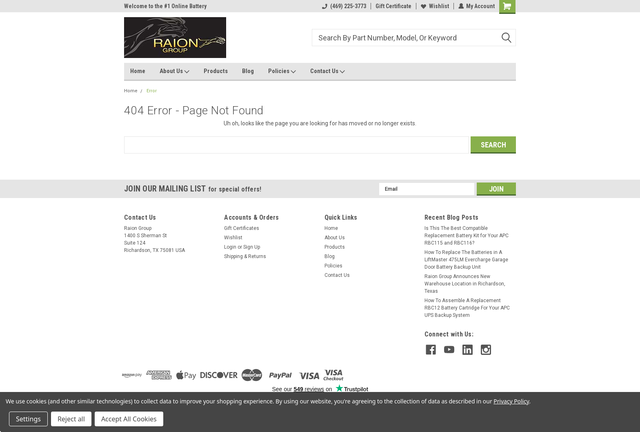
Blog (248, 71)
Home (137, 71)
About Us (174, 71)
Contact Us (327, 71)
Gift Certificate (393, 6)
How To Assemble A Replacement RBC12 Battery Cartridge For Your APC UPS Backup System (467, 308)
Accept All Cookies (129, 418)
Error (152, 91)
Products (216, 71)
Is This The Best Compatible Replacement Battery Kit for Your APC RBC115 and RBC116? (466, 235)
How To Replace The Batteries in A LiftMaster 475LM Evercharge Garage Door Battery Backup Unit (466, 259)
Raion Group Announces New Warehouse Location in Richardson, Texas (464, 284)
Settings (28, 418)
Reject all (71, 418)
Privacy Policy (511, 401)
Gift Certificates (241, 228)
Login (230, 247)
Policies (282, 71)
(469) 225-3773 (344, 6)
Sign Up (251, 247)
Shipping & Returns (245, 256)
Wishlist (434, 6)
